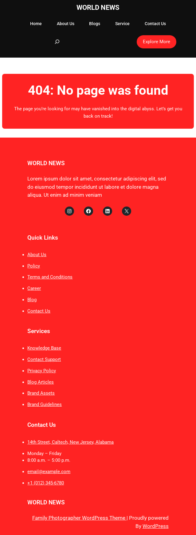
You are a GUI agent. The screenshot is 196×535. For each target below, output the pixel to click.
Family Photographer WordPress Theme (79, 518)
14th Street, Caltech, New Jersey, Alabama (70, 442)
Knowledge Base (44, 348)
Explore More (156, 41)
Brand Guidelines (44, 404)
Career (34, 288)
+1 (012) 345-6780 (45, 483)
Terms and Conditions (50, 277)
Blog (32, 299)
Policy (33, 266)
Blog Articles (40, 382)
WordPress (156, 526)
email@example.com (48, 471)
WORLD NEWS (98, 7)
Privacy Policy (41, 371)
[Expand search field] (57, 41)
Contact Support (44, 359)
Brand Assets (41, 393)
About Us (36, 254)
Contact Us (38, 311)
